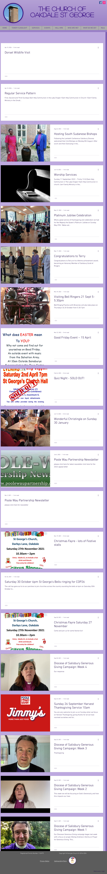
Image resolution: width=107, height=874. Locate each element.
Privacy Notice (44, 861)
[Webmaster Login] (99, 871)
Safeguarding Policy (60, 861)
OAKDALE (45, 15)
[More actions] (99, 47)
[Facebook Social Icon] (100, 2)
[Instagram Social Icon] (104, 2)
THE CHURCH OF (62, 9)
